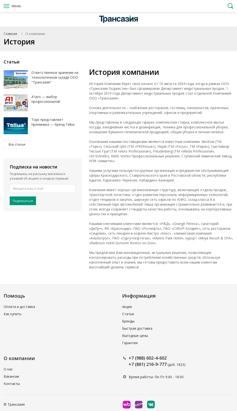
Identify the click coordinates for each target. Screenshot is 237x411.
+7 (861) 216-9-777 (148, 364)
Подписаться (23, 201)
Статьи (128, 314)
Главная (10, 33)
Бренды (128, 321)
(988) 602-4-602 (151, 358)
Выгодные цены (135, 335)
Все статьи (17, 144)
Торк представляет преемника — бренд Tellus (53, 122)
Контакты (12, 383)
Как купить (13, 314)
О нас (8, 369)
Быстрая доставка (137, 328)
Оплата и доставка (19, 306)
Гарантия (130, 343)
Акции (127, 306)
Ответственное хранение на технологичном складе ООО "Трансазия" (54, 77)
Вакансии (11, 376)
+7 (132, 358)
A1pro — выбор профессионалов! (45, 99)
